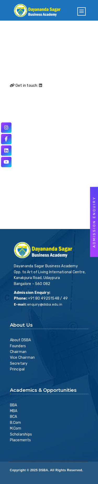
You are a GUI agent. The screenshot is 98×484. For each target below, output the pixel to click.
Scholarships (21, 434)
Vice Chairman (22, 357)
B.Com (15, 422)
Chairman (18, 352)
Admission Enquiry (94, 222)
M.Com (15, 428)
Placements (20, 440)
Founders (18, 346)
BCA (13, 416)
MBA (14, 411)
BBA (13, 405)
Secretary (19, 363)
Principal (17, 369)
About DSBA (20, 340)
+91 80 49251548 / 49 (48, 298)
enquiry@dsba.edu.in (44, 304)
